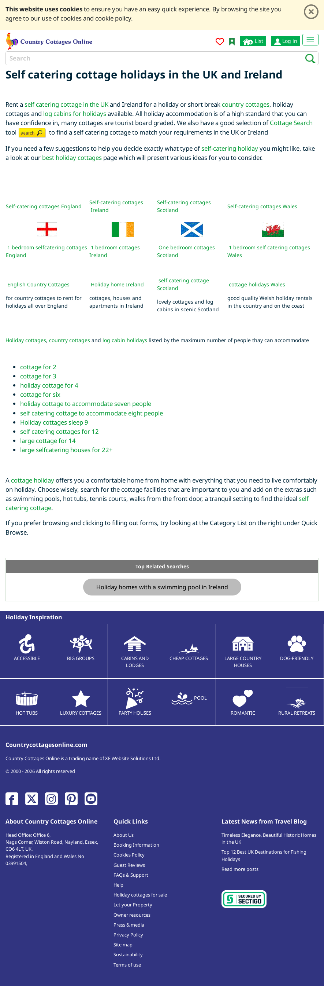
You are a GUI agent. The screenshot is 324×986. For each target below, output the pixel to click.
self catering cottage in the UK (66, 104)
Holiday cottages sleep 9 (54, 422)
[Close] (311, 11)
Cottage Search (291, 122)
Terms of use (127, 964)
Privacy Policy (128, 934)
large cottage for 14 (48, 440)
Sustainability (128, 954)
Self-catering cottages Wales (262, 206)
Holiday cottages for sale (140, 894)
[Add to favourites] (220, 42)
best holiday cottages (72, 157)
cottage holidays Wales (257, 284)
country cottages (245, 104)
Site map (123, 944)
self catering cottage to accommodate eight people (91, 413)
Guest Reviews (129, 865)
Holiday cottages (25, 340)
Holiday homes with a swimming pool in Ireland (162, 587)
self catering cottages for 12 (59, 431)
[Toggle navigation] (310, 39)
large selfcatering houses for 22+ (66, 450)
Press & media (128, 924)
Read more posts (239, 869)
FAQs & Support (130, 875)
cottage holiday (32, 480)
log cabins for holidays (74, 113)
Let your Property (132, 904)
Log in (285, 41)
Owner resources (131, 915)
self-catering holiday (229, 148)
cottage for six (40, 394)
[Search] (162, 58)
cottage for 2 (38, 367)
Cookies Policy (129, 854)
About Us (123, 835)
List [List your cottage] (253, 41)
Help (118, 884)
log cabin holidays (125, 340)
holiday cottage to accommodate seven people (85, 403)
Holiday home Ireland (117, 284)
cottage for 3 (38, 376)
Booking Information (136, 845)
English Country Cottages (38, 284)
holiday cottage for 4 (49, 385)
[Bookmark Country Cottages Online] (232, 40)
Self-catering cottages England (44, 206)
